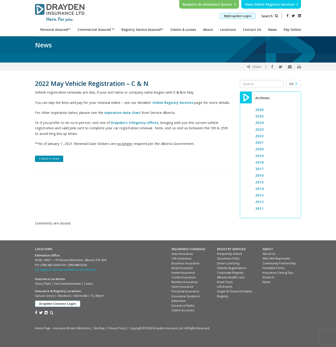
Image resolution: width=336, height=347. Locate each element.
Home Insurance (183, 272)
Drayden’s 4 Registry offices (134, 122)
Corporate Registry (230, 272)
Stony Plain (43, 283)
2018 (259, 162)
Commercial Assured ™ (95, 29)
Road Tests (225, 282)
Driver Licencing (228, 263)
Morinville (81, 296)
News (272, 29)
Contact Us (252, 29)
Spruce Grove (45, 296)
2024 (259, 122)
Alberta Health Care (231, 277)
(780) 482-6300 (50, 265)
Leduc (88, 283)
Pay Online (292, 29)
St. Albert (97, 296)
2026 (259, 109)
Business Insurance (186, 263)
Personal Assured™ (55, 29)
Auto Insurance (182, 254)
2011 (259, 208)
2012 (259, 201)
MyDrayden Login (237, 16)
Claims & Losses (183, 29)
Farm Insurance (182, 286)
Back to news (49, 159)
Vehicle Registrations (232, 268)
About (208, 29)
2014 (259, 188)
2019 (259, 155)
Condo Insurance (184, 277)
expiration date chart (122, 112)
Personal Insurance (185, 291)
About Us (268, 254)
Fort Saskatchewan (67, 283)
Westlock (64, 296)
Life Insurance (182, 258)
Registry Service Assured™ (142, 29)
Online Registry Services (172, 102)
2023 (259, 129)
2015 (259, 182)
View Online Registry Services (272, 4)
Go (293, 83)
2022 (259, 135)
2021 (259, 142)
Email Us (268, 277)
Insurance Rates (183, 305)
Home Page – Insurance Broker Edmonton (62, 328)
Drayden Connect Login (57, 303)
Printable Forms (273, 268)
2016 (259, 175)
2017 (259, 168)
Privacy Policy (117, 328)
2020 (259, 149)
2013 (259, 195)
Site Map (99, 328)
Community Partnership (279, 263)
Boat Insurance (182, 268)
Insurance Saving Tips (278, 272)
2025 (259, 116)
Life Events (224, 286)
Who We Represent (276, 258)
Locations (228, 29)
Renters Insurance (185, 282)
